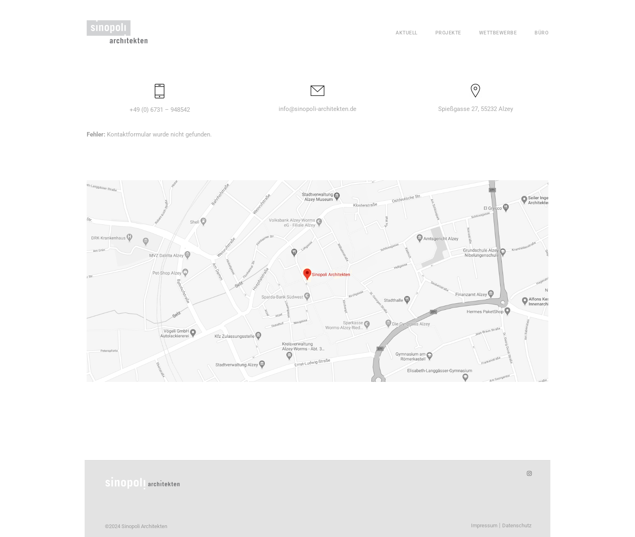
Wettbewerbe (498, 33)
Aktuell (407, 33)
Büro (541, 33)
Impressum (484, 525)
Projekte (448, 33)
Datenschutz (516, 525)
